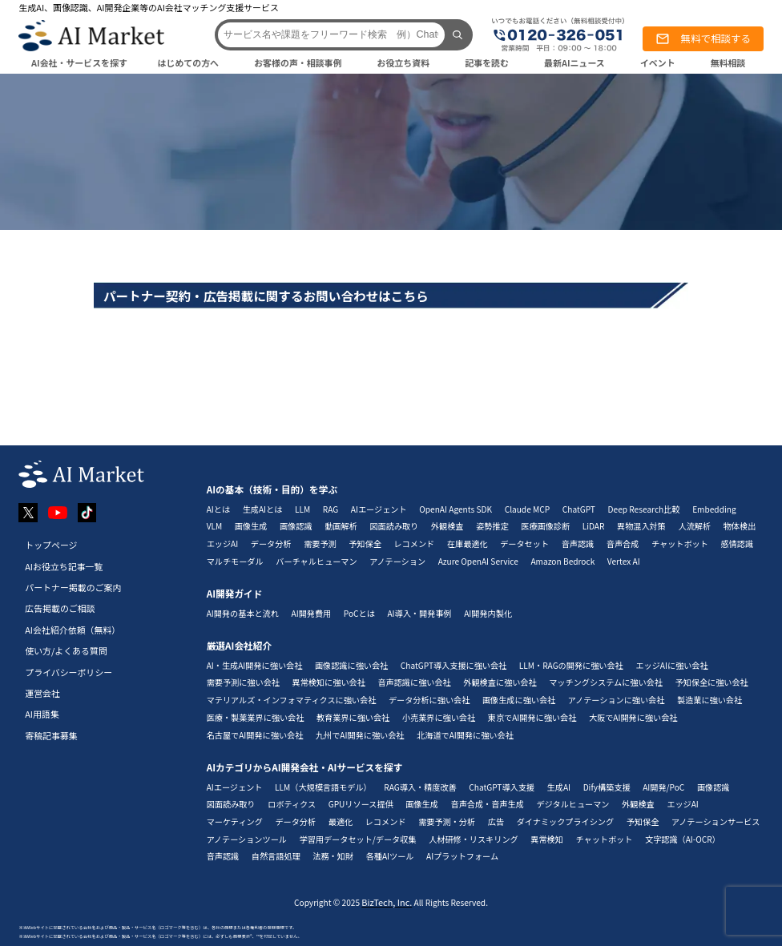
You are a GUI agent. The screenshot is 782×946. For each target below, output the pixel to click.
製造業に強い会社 (709, 700)
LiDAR (593, 526)
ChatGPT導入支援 (501, 787)
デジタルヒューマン (572, 804)
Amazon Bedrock (562, 561)
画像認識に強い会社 (351, 665)
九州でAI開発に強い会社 (360, 735)
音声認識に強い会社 (413, 682)
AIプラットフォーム (462, 856)
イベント (657, 62)
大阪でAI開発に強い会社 (633, 717)
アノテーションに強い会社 (616, 700)
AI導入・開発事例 (419, 613)
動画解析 (340, 526)
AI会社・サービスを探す (79, 62)
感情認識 (737, 543)
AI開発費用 (312, 613)
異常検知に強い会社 (328, 682)
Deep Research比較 (644, 509)
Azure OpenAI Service (478, 561)
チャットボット (679, 543)
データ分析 (271, 543)
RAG (330, 509)
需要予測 (320, 543)
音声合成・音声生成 (487, 804)
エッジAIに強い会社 (671, 665)
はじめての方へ (188, 62)
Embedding (714, 509)
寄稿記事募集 (51, 735)
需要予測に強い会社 (243, 682)
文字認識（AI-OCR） (682, 839)
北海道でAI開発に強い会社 (465, 735)
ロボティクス (292, 804)
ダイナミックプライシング (566, 821)
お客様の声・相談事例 (297, 62)
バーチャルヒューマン (316, 561)
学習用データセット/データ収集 (358, 839)
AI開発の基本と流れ (243, 613)
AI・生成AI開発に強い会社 (255, 665)
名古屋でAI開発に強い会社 (255, 735)
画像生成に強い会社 (518, 700)
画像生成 (251, 526)
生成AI (558, 787)
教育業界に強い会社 (352, 717)
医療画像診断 (545, 526)
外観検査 (447, 526)
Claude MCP (527, 509)
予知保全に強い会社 (711, 682)
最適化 (341, 821)
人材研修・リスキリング (473, 839)
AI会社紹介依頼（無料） (72, 629)
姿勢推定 (492, 526)
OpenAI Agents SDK (455, 509)
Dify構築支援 (607, 787)
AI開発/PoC (663, 787)
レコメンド (414, 543)
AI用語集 (42, 713)
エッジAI (223, 543)
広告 (496, 821)
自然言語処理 (276, 856)
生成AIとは (263, 509)
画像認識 (296, 526)
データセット (524, 543)
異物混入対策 (641, 526)
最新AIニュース (574, 62)
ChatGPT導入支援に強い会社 (453, 665)
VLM (215, 526)
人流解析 (695, 526)
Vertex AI (623, 561)
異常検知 (546, 839)
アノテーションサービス (715, 821)
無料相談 (728, 62)
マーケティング (235, 821)
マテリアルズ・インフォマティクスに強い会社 (292, 700)
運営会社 (42, 692)
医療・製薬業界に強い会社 (255, 717)
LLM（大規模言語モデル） (323, 787)
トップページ (51, 544)
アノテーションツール (247, 839)
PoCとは (359, 613)
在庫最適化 (467, 543)
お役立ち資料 (403, 62)
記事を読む (487, 62)
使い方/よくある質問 (66, 650)
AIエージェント (379, 509)
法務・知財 (332, 856)
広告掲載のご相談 (60, 608)
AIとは (218, 509)
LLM (302, 509)
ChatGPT (578, 509)
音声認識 (578, 543)
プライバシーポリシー (68, 672)
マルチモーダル (235, 561)
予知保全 (365, 543)
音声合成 (623, 543)
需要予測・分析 (446, 821)
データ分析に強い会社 (429, 700)
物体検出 (740, 526)
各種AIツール (390, 856)
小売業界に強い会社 (438, 717)
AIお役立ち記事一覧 (64, 566)
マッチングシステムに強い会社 (606, 682)
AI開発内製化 (488, 613)
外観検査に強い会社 (499, 682)
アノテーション (397, 561)
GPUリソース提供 (361, 804)
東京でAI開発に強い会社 (532, 717)
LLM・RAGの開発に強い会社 (571, 665)
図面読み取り (393, 526)
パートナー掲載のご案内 (73, 587)
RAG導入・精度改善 (420, 787)
